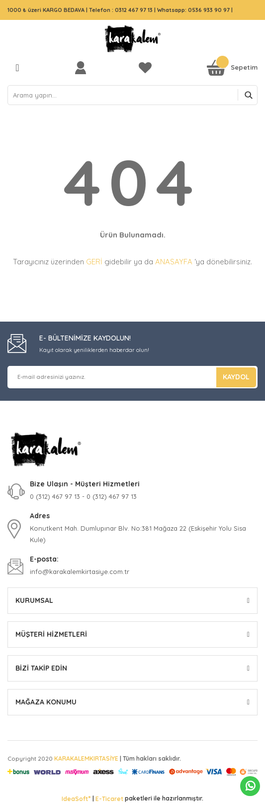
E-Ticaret (109, 799)
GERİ (94, 261)
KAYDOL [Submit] (236, 376)
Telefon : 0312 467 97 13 (121, 9)
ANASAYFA (173, 261)
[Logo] (133, 39)
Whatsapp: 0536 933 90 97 (194, 9)
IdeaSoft (76, 799)
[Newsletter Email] (132, 377)
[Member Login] (83, 67)
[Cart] (232, 67)
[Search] (132, 95)
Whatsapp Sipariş (250, 786)
